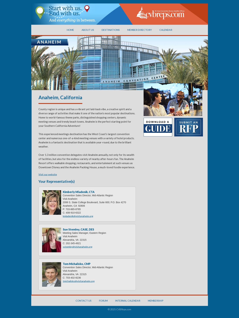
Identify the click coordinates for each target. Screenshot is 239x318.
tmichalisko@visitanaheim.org (79, 281)
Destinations (111, 29)
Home (70, 29)
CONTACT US (83, 300)
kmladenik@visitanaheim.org (78, 216)
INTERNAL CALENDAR (127, 300)
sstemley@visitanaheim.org (77, 246)
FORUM (103, 300)
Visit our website (47, 174)
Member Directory (139, 29)
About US (88, 29)
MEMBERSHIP (155, 300)
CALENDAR (165, 29)
